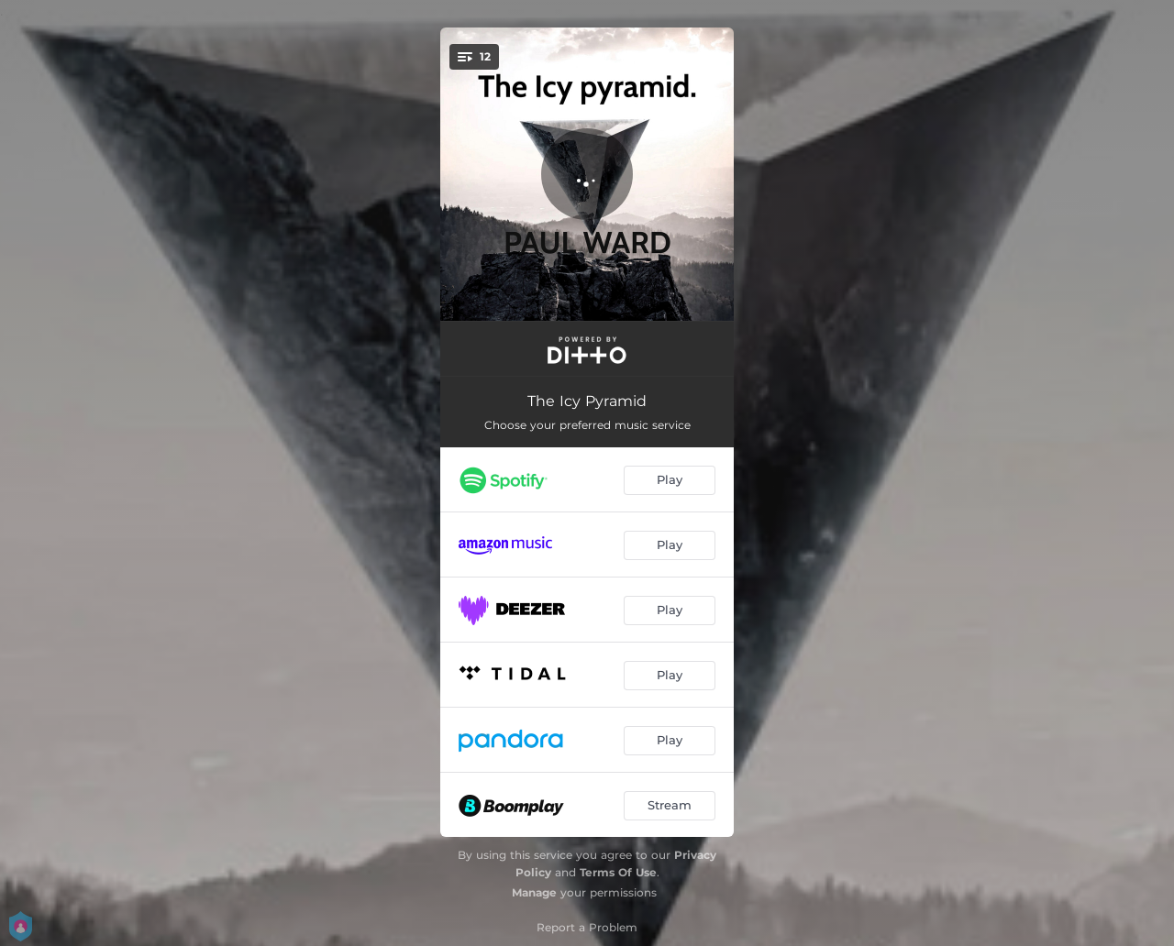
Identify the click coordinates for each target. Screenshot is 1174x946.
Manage (534, 892)
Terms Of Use (618, 872)
